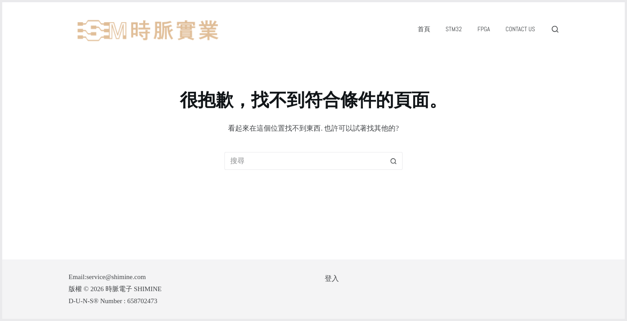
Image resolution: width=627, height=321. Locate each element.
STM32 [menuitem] (454, 29)
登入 (332, 278)
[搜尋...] (304, 161)
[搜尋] (555, 29)
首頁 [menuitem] (424, 29)
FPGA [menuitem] (483, 29)
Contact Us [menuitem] (520, 29)
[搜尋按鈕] (394, 161)
